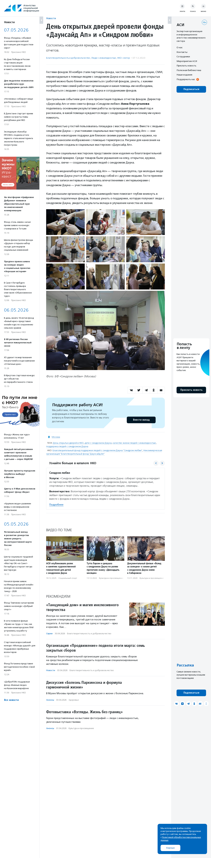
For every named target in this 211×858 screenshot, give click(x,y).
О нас (179, 47)
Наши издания (184, 74)
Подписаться (191, 89)
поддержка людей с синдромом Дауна (67, 446)
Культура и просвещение (111, 578)
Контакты (182, 52)
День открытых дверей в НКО (68, 443)
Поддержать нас (186, 79)
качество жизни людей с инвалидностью (134, 443)
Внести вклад (141, 419)
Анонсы (50, 700)
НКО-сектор (123, 57)
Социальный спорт (68, 578)
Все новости (11, 700)
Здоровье (74, 700)
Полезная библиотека (189, 70)
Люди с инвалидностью (103, 57)
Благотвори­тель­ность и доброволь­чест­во (68, 57)
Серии (49, 633)
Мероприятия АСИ (187, 61)
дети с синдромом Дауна (98, 443)
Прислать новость (186, 65)
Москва (56, 437)
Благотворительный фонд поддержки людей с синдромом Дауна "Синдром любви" (97, 450)
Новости (51, 18)
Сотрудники (183, 56)
